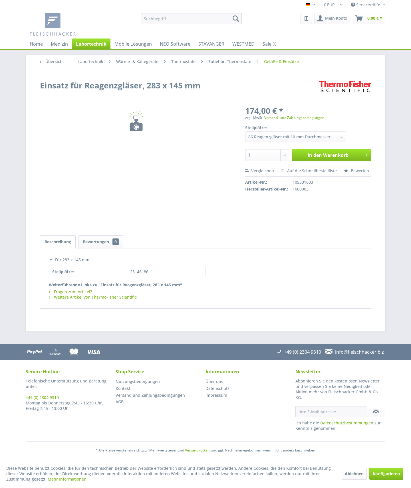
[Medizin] (59, 44)
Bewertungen (101, 241)
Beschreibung (58, 241)
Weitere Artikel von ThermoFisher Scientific (93, 297)
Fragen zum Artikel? (70, 291)
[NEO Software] (175, 44)
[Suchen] (236, 18)
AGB (120, 401)
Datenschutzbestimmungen (346, 423)
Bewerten (356, 170)
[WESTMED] (243, 44)
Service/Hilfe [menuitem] (366, 4)
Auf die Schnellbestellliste (309, 170)
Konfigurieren (386, 473)
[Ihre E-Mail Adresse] (331, 411)
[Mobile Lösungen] (133, 44)
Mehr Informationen (67, 479)
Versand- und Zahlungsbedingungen (294, 117)
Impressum (216, 395)
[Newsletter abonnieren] (376, 411)
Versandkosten (197, 450)
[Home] (36, 44)
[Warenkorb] (369, 18)
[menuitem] (191, 18)
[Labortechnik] (91, 44)
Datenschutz (217, 388)
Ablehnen (354, 473)
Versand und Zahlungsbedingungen (150, 395)
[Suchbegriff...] (191, 18)
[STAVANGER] (211, 44)
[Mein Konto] (332, 18)
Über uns (214, 381)
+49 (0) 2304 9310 (42, 397)
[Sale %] (270, 44)
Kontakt (123, 388)
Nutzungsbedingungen (138, 381)
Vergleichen (259, 170)
